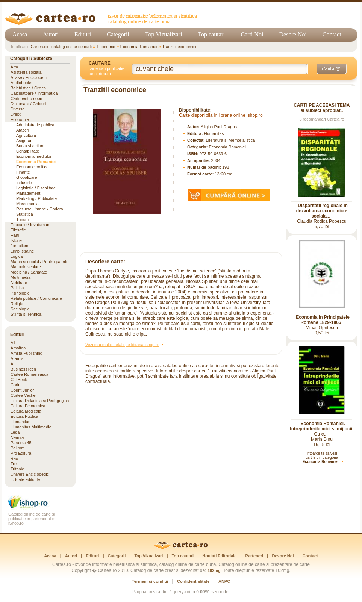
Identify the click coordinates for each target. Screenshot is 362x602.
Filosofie (18, 230)
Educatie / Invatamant (30, 224)
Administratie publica (35, 125)
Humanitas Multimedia (31, 427)
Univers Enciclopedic (30, 474)
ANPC (224, 581)
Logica (17, 256)
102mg (214, 570)
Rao (14, 458)
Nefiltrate (19, 282)
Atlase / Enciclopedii (29, 77)
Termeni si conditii (150, 581)
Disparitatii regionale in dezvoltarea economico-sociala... (322, 211)
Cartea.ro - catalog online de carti (61, 46)
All (13, 342)
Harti (15, 235)
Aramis (17, 358)
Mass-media (27, 203)
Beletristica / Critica (28, 88)
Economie (106, 46)
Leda (15, 432)
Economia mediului (33, 156)
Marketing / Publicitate (36, 198)
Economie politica (32, 167)
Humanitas (214, 133)
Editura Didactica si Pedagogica (40, 400)
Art (13, 364)
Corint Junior (22, 390)
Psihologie (20, 293)
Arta (14, 67)
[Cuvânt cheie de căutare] (220, 69)
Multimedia (20, 277)
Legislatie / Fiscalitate (36, 188)
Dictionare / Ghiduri (28, 103)
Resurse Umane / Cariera (39, 209)
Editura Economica (28, 406)
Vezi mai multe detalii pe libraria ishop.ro (122, 344)
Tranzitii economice (179, 46)
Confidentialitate (193, 581)
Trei (14, 463)
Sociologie (20, 309)
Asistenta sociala (26, 72)
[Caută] (332, 69)
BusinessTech (23, 369)
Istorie (16, 240)
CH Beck (19, 379)
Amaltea (18, 348)
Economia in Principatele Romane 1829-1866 (323, 320)
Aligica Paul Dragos (219, 126)
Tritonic (17, 469)
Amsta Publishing (26, 353)
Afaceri (22, 130)
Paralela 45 (21, 442)
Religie (17, 303)
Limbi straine (22, 251)
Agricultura (26, 135)
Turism (22, 219)
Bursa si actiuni (30, 146)
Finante (23, 172)
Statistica (24, 214)
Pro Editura (21, 453)
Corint (16, 385)
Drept (16, 114)
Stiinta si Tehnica (26, 314)
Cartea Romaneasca (29, 374)
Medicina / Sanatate (29, 272)
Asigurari (24, 140)
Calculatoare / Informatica (34, 93)
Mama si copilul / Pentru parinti (39, 261)
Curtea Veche (23, 395)
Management (28, 193)
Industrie (24, 182)
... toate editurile (25, 479)
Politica (17, 288)
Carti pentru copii (26, 98)
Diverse (17, 109)
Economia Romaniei (138, 46)
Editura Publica (24, 416)
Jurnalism (19, 246)
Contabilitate (27, 151)
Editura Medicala (26, 411)
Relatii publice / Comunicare (36, 298)
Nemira (17, 437)
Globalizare (26, 177)
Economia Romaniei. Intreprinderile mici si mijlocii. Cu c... (321, 429)
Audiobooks (21, 82)
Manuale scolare (26, 267)
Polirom (17, 448)
